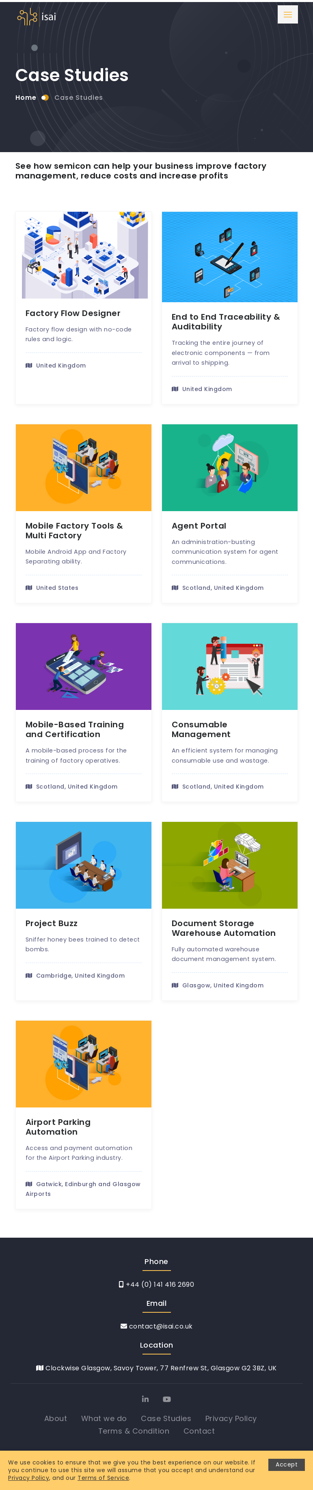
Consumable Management (201, 729)
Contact (199, 1431)
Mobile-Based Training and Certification (75, 729)
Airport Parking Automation (58, 1126)
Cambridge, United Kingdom (75, 976)
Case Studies (78, 97)
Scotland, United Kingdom (218, 588)
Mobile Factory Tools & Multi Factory (74, 530)
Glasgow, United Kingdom (218, 985)
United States (52, 588)
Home (26, 97)
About (55, 1418)
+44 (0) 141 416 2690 (156, 1284)
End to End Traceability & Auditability (226, 321)
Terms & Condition (134, 1431)
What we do (104, 1418)
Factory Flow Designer (73, 313)
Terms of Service (103, 1478)
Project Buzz (52, 923)
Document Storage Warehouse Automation (224, 928)
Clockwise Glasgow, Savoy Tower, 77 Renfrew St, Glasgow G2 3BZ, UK (156, 1368)
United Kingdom (56, 365)
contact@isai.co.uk (157, 1326)
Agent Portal (199, 525)
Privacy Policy (231, 1418)
